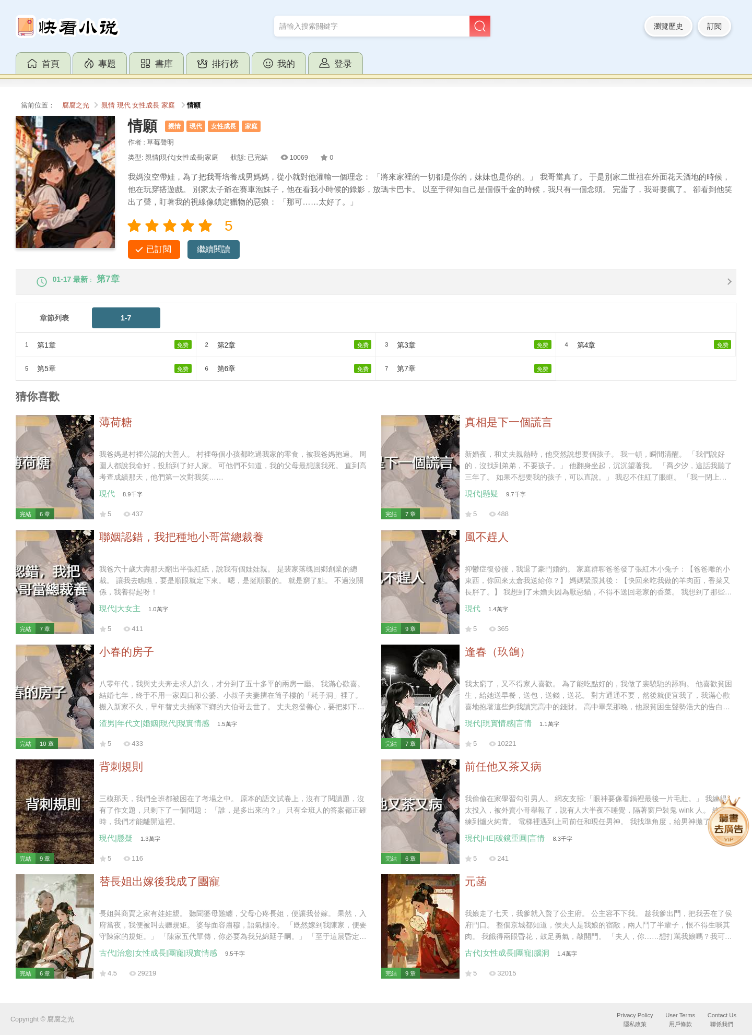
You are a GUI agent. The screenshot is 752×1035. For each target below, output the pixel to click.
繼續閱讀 (213, 249)
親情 (108, 105)
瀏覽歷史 (668, 26)
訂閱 (714, 26)
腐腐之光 (75, 105)
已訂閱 (158, 249)
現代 (124, 105)
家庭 (168, 105)
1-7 (126, 327)
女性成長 (145, 105)
